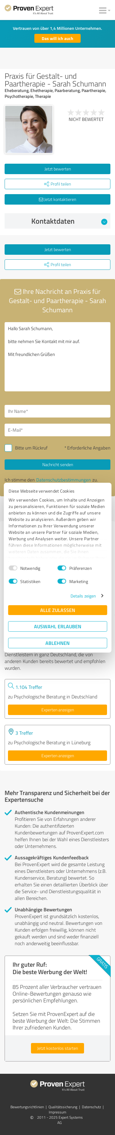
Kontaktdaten (69, 221)
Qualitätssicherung (62, 1106)
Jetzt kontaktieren (57, 199)
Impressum (57, 1112)
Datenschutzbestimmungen (63, 480)
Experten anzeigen (57, 710)
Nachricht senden (57, 464)
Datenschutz (91, 1106)
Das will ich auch (57, 38)
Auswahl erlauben (57, 626)
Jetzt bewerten (57, 169)
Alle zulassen (57, 609)
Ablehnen (57, 642)
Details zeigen (83, 596)
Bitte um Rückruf (31, 448)
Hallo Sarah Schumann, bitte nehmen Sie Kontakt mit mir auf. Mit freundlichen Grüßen (57, 356)
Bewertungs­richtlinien (27, 1106)
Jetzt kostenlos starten (57, 1048)
